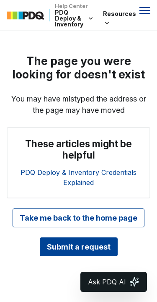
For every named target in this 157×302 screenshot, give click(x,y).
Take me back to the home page (78, 217)
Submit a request (79, 246)
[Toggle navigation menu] (145, 10)
